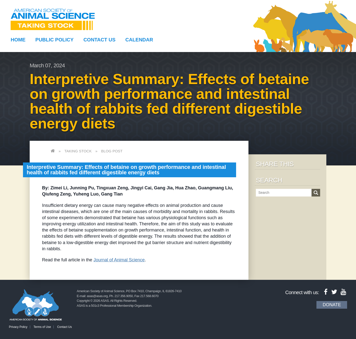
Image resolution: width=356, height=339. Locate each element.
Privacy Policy (18, 327)
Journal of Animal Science (119, 259)
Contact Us (99, 39)
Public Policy (54, 39)
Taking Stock (77, 151)
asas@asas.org (97, 296)
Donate (332, 304)
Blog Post (112, 151)
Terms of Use (42, 327)
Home (18, 39)
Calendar (139, 39)
